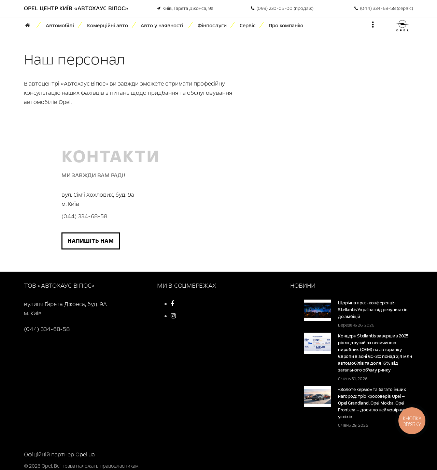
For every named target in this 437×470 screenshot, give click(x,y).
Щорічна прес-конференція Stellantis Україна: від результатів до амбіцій (372, 310)
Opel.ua (85, 454)
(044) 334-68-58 (84, 216)
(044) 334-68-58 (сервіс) (383, 8)
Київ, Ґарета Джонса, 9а (185, 8)
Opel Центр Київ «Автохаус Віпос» (76, 8)
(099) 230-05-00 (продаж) (282, 8)
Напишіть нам (91, 241)
